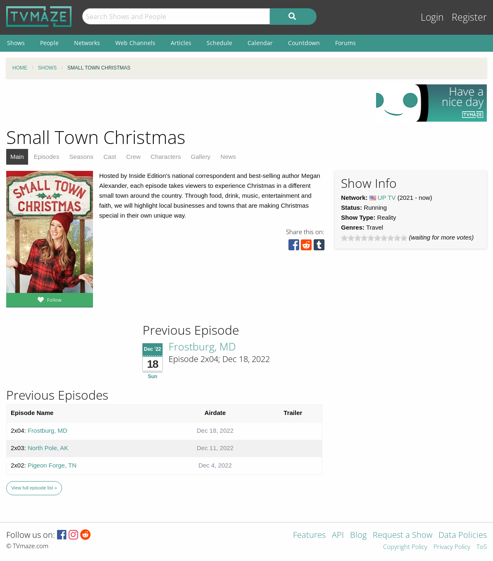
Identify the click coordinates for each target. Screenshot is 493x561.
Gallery (201, 156)
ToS (481, 547)
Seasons (81, 156)
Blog (358, 535)
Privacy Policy (451, 547)
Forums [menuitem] (345, 43)
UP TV (387, 197)
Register (469, 17)
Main (17, 156)
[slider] (374, 238)
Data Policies (462, 535)
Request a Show (402, 535)
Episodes (47, 156)
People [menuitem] (49, 43)
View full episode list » (34, 487)
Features (309, 535)
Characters (165, 156)
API (338, 535)
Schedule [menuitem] (219, 43)
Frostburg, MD (202, 346)
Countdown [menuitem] (304, 43)
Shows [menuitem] (16, 43)
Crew (133, 156)
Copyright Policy (405, 547)
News (228, 156)
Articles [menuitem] (181, 43)
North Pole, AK (48, 447)
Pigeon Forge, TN (52, 465)
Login (432, 17)
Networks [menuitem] (87, 43)
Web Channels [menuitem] (135, 43)
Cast (109, 156)
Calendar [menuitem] (260, 43)
